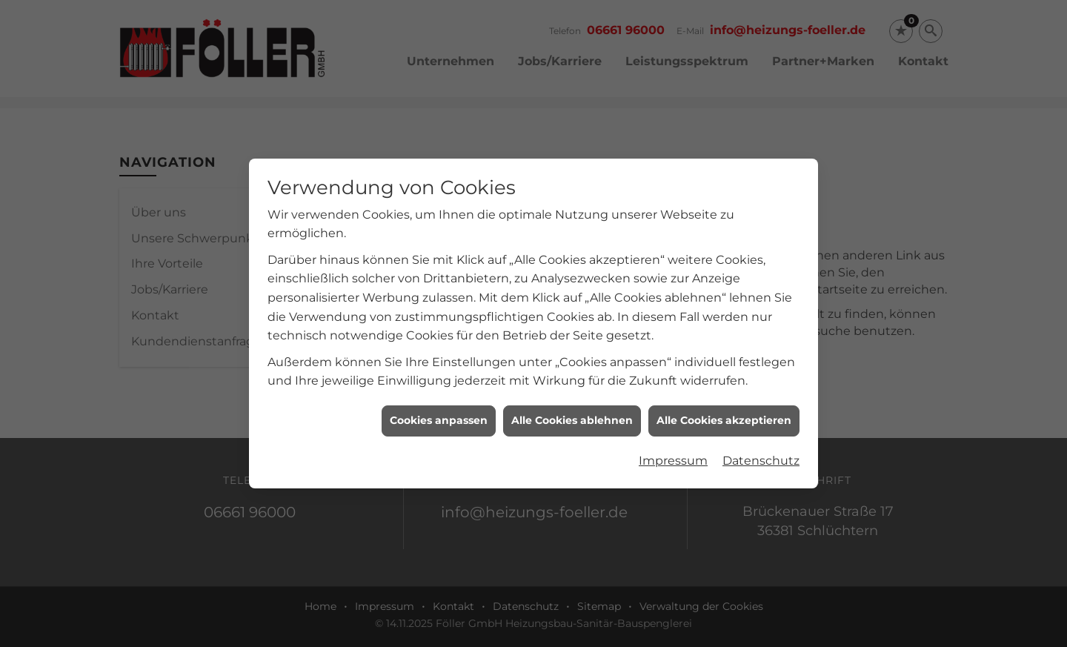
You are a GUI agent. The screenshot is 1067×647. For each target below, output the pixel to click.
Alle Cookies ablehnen (572, 418)
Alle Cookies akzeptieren (724, 418)
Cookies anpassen (439, 418)
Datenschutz (761, 459)
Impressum (673, 459)
